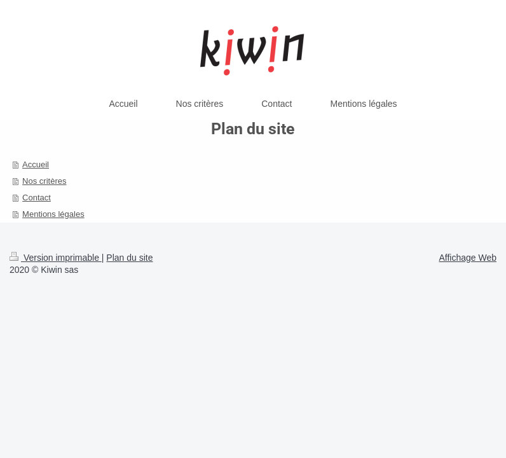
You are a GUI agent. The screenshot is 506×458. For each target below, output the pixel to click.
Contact (36, 197)
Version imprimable (56, 258)
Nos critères (44, 181)
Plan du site (129, 258)
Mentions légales (53, 214)
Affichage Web (467, 258)
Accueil (35, 164)
